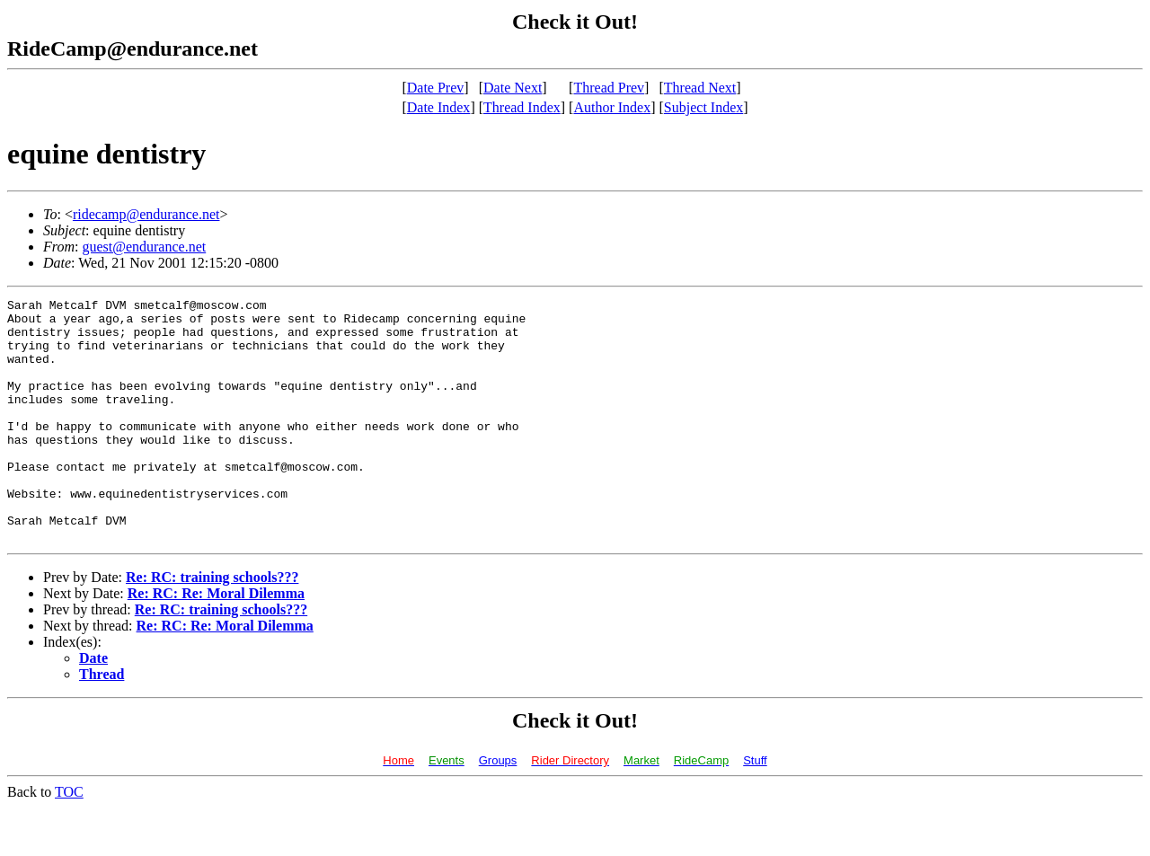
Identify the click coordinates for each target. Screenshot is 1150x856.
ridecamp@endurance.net (146, 214)
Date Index (439, 107)
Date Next (512, 87)
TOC (69, 840)
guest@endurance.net (144, 246)
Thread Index (522, 107)
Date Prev (435, 87)
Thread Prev (608, 87)
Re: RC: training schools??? (212, 625)
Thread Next (700, 87)
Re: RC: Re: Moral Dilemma (216, 641)
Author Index (611, 107)
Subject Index (703, 107)
